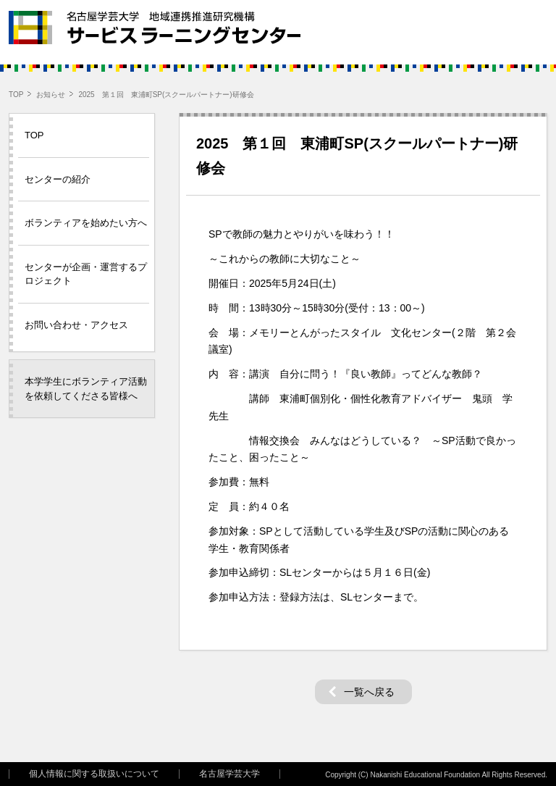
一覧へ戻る (369, 692)
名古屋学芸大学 (229, 774)
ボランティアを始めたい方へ (86, 222)
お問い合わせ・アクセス (76, 324)
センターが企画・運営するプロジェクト (86, 274)
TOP (16, 95)
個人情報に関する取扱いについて (94, 774)
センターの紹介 (57, 179)
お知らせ (50, 95)
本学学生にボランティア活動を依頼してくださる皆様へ (86, 388)
